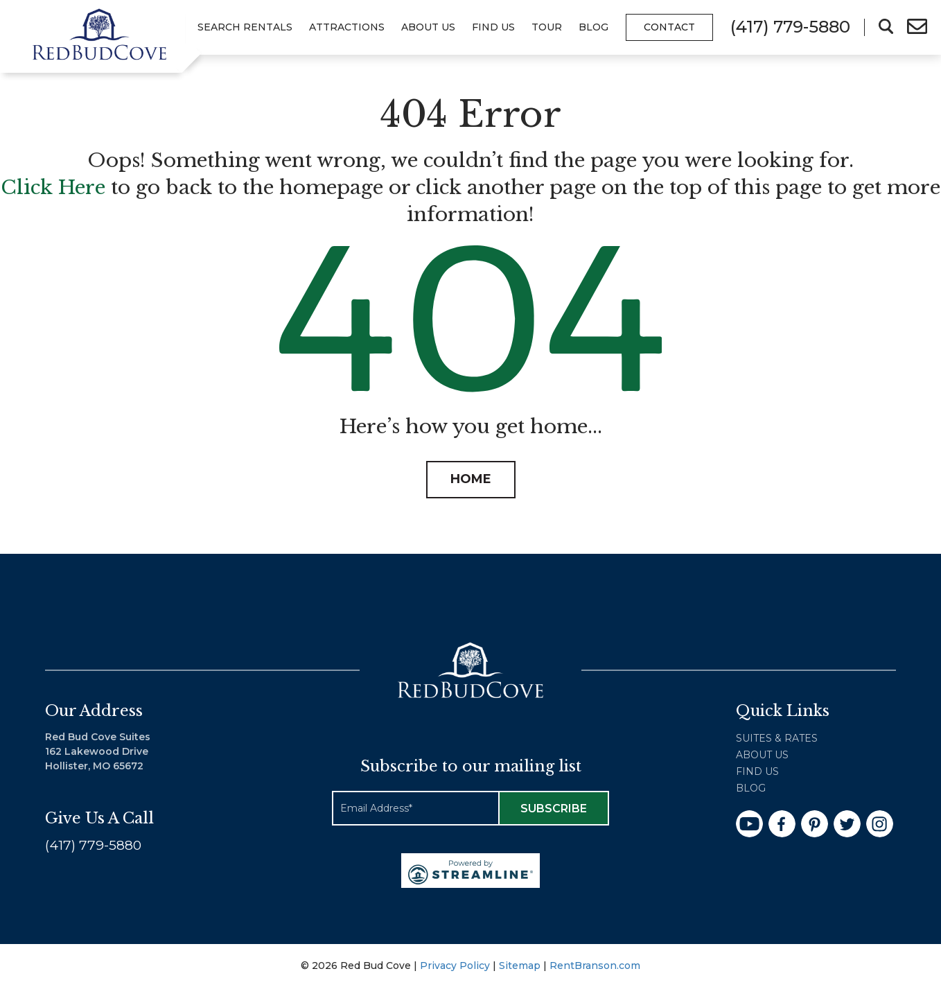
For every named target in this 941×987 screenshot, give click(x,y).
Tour (546, 27)
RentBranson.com (594, 965)
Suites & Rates (777, 738)
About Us (428, 27)
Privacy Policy (455, 965)
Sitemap (519, 965)
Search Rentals (244, 27)
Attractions (347, 27)
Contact (669, 27)
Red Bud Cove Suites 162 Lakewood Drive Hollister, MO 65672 (97, 751)
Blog (593, 27)
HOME (470, 479)
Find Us (493, 27)
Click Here (53, 187)
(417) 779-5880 (93, 845)
